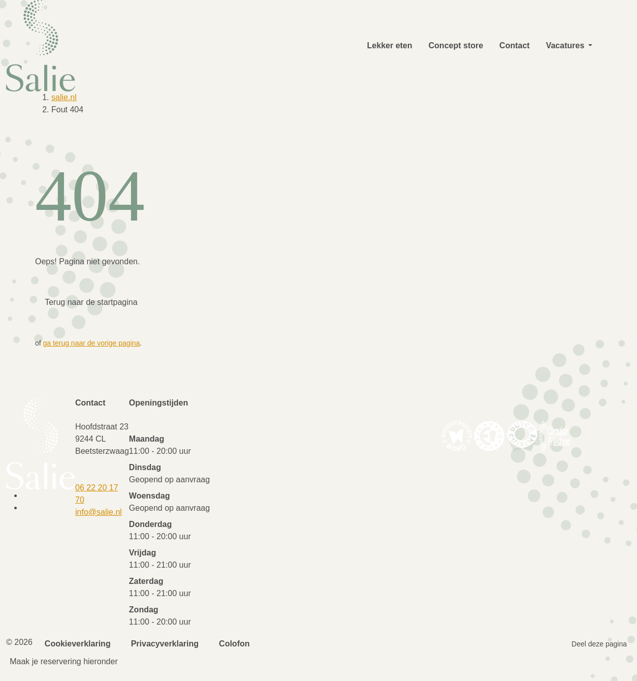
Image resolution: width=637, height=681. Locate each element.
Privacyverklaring (165, 643)
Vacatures (565, 45)
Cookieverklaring (78, 643)
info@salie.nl (98, 512)
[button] (590, 46)
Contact (514, 45)
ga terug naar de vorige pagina (91, 343)
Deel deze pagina (599, 644)
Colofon (234, 643)
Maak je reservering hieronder (64, 661)
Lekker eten (389, 45)
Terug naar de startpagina (91, 302)
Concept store (456, 45)
